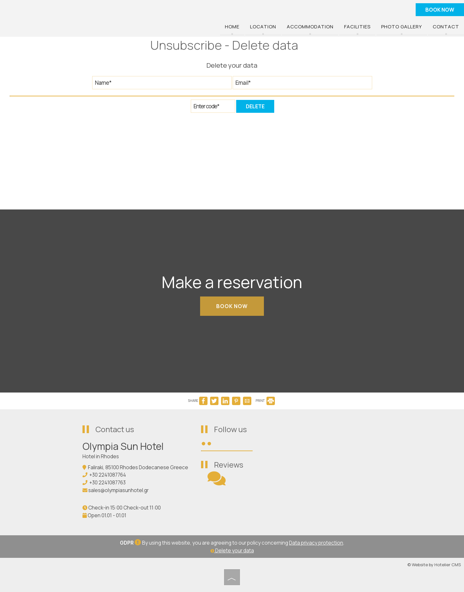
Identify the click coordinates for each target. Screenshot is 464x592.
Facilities (357, 27)
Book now (439, 9)
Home (232, 27)
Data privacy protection (316, 542)
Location (263, 27)
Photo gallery (401, 27)
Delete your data (232, 550)
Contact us (114, 429)
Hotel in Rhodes (100, 456)
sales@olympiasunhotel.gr (118, 490)
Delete (255, 106)
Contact (446, 27)
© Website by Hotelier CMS (434, 565)
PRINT (265, 400)
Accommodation (310, 27)
